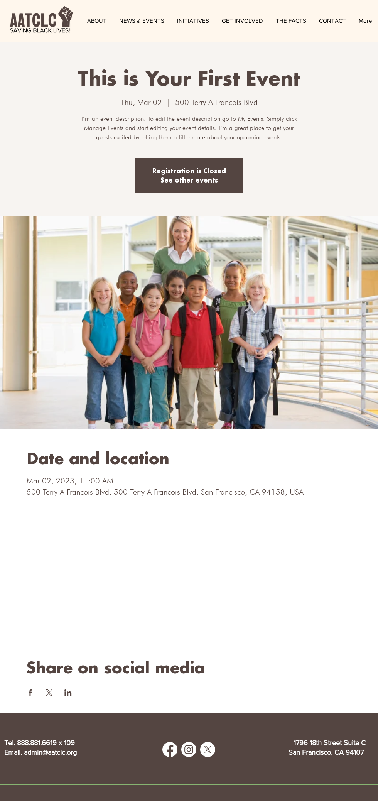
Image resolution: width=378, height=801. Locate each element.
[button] (141, 20)
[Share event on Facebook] (30, 692)
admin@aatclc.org (50, 752)
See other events (189, 180)
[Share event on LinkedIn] (68, 692)
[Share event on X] (49, 692)
